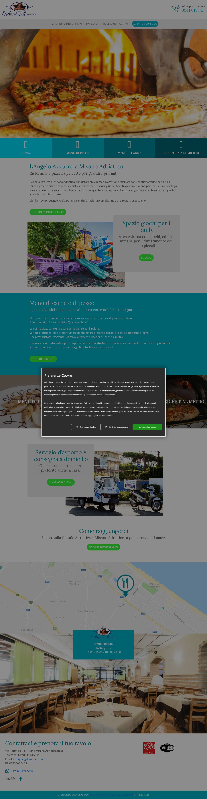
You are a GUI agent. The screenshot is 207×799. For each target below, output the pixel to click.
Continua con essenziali (117, 427)
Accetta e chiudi (147, 427)
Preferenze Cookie (86, 427)
